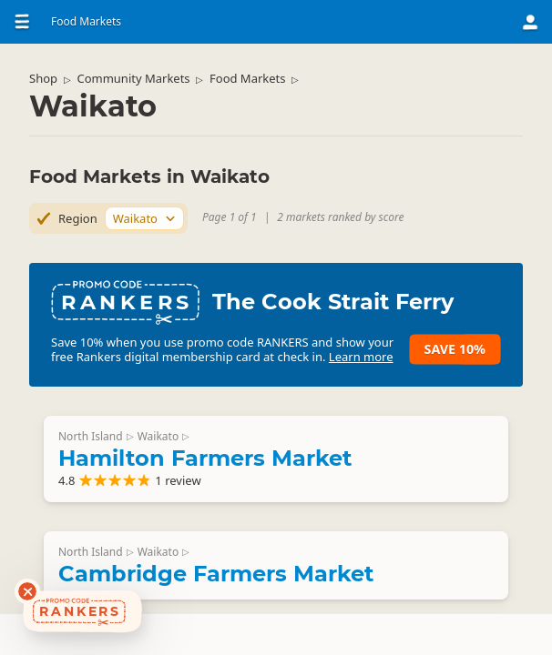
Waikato (158, 436)
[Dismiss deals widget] (27, 591)
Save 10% (455, 349)
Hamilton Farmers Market (205, 458)
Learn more (361, 356)
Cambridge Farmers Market (215, 573)
